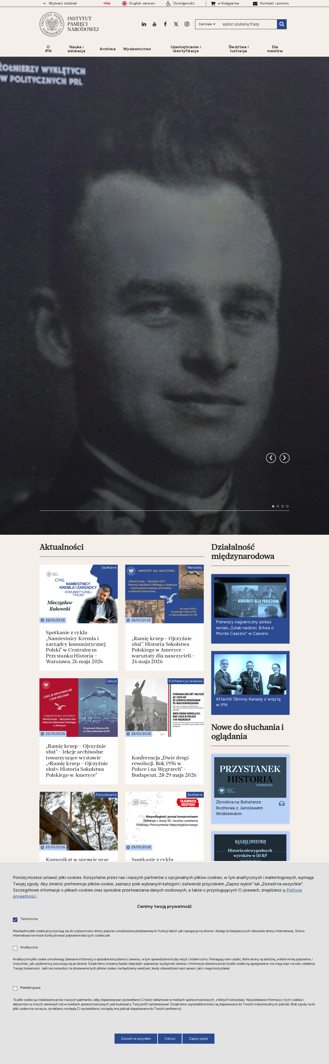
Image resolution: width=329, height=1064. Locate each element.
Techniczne (29, 919)
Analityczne (29, 947)
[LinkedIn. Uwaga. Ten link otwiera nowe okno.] (143, 24)
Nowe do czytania (243, 834)
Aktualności (61, 385)
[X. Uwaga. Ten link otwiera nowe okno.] (176, 24)
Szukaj (281, 24)
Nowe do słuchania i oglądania (247, 569)
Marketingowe (30, 988)
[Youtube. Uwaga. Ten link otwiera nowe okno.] (154, 24)
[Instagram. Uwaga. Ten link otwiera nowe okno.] (186, 24)
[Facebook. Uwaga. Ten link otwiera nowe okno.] (165, 24)
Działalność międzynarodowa (242, 389)
